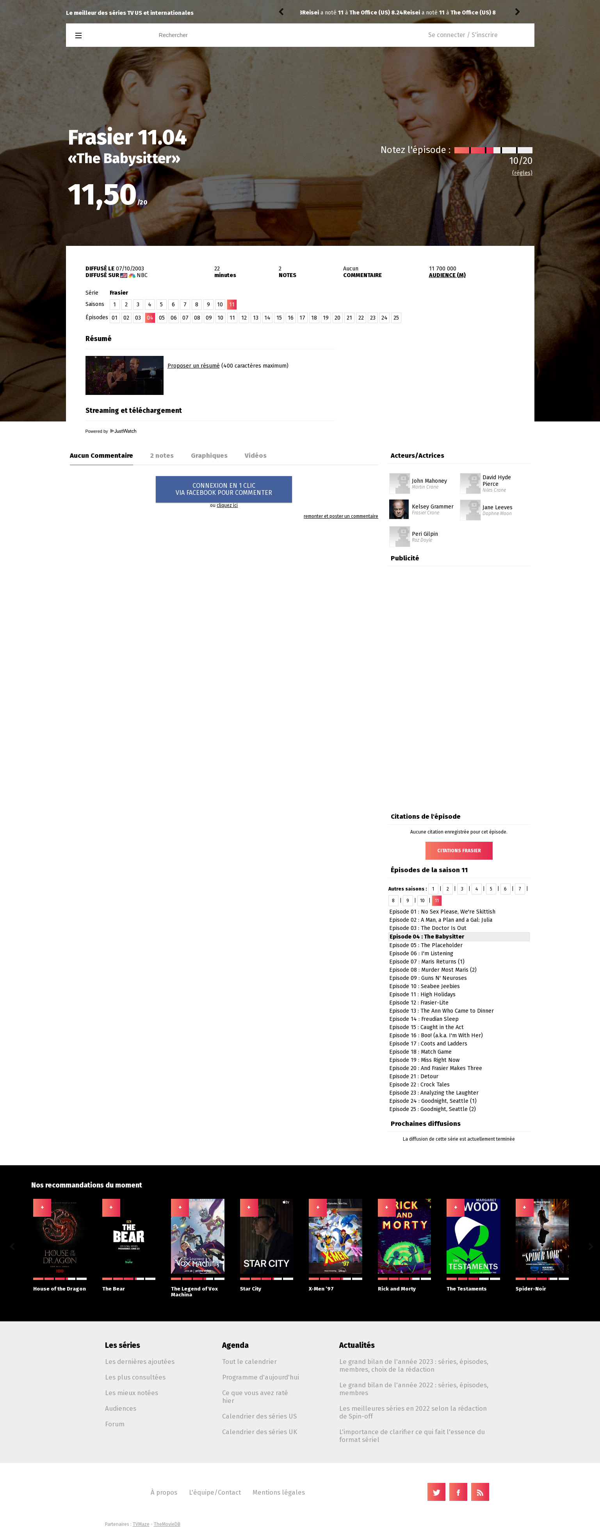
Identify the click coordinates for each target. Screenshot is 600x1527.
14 (267, 318)
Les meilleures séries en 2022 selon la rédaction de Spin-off (413, 1412)
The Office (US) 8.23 (375, 12)
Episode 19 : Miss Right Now (424, 1060)
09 (209, 318)
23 (373, 318)
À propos (164, 1492)
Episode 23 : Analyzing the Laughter (434, 1093)
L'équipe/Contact (215, 1492)
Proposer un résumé (193, 366)
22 (361, 318)
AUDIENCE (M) (447, 275)
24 (384, 318)
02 (126, 318)
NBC (142, 275)
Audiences (120, 1408)
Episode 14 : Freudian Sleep (424, 1019)
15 (279, 318)
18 (314, 318)
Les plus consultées (135, 1377)
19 (326, 318)
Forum (115, 1424)
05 (162, 318)
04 (150, 318)
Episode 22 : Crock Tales (419, 1084)
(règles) (522, 173)
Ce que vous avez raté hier (255, 1396)
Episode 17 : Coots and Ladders (428, 1043)
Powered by (110, 431)
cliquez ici (227, 505)
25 (396, 318)
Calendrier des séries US (259, 1416)
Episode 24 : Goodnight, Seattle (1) (433, 1101)
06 (174, 318)
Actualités (357, 1345)
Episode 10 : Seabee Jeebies (424, 986)
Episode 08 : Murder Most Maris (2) (433, 970)
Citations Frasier (459, 850)
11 (232, 318)
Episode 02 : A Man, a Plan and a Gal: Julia (440, 920)
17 (302, 318)
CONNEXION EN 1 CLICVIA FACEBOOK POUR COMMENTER (224, 489)
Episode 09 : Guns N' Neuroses (428, 978)
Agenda (235, 1345)
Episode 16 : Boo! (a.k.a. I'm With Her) (436, 1035)
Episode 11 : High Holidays (422, 994)
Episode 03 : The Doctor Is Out (427, 928)
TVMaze (141, 1524)
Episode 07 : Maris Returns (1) (427, 961)
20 (337, 318)
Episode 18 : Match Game (420, 1052)
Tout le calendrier (249, 1361)
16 (291, 318)
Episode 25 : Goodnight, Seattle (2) (432, 1109)
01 (115, 318)
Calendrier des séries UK (259, 1432)
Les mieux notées (131, 1393)
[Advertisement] (443, 379)
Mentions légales (279, 1492)
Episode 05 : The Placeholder (426, 945)
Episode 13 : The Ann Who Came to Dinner (441, 1011)
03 (138, 318)
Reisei (310, 12)
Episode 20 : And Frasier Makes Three (435, 1068)
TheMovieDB (167, 1524)
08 (197, 318)
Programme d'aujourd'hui (260, 1377)
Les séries (122, 1345)
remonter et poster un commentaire (341, 516)
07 (185, 318)
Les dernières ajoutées (139, 1361)
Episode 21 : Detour (413, 1076)
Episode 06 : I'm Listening (421, 953)
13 (255, 318)
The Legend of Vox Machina (197, 1288)
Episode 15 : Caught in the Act (426, 1027)
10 (220, 304)
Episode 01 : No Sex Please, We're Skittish (442, 911)
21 (349, 318)
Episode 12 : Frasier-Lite (419, 1002)
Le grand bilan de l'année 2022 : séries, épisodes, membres (413, 1389)
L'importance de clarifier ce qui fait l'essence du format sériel (412, 1435)
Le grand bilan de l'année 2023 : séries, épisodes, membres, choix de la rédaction (413, 1365)
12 (244, 318)
